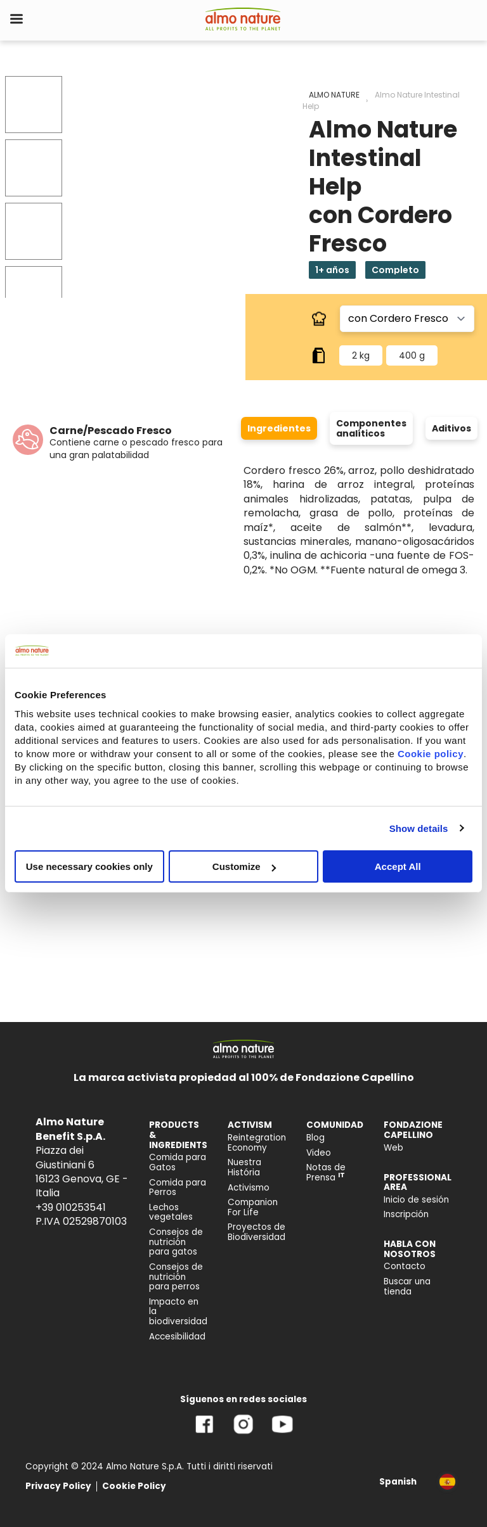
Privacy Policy (58, 1486)
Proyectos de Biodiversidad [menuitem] (256, 1232)
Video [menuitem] (318, 1153)
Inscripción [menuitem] (406, 1214)
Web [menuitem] (393, 1148)
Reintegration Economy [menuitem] (257, 1143)
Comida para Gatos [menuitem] (177, 1162)
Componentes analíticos (371, 428)
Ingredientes (279, 428)
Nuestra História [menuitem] (244, 1167)
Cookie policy (431, 753)
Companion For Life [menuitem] (253, 1207)
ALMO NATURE (334, 94)
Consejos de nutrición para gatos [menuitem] (176, 1242)
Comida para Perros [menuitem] (177, 1188)
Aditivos (451, 428)
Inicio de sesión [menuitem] (416, 1200)
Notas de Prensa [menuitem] (326, 1172)
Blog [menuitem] (315, 1138)
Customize (244, 866)
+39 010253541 (71, 1207)
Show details (418, 827)
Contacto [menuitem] (404, 1266)
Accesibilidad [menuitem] (177, 1337)
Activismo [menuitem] (248, 1188)
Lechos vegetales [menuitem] (171, 1212)
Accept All (398, 866)
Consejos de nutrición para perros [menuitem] (176, 1277)
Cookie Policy (134, 1486)
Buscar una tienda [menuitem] (407, 1286)
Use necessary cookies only (89, 866)
